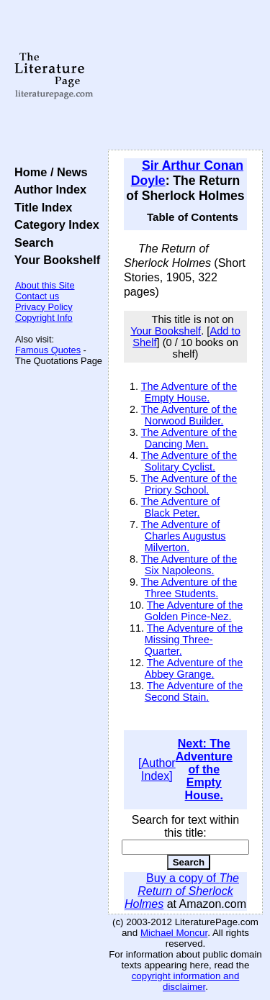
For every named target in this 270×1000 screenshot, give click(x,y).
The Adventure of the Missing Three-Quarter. (194, 639)
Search (30, 242)
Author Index (47, 189)
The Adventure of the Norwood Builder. (189, 415)
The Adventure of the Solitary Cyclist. (189, 461)
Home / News (48, 171)
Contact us (37, 296)
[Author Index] (157, 769)
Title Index (40, 207)
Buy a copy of (182, 891)
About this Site (45, 285)
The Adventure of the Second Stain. (194, 691)
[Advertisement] (185, 75)
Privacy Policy (44, 306)
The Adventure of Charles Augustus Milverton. (183, 536)
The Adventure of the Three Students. (189, 587)
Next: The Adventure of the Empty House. (204, 769)
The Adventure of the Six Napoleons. (189, 564)
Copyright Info (44, 317)
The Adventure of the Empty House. (189, 392)
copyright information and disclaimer (186, 981)
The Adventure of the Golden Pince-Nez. (194, 610)
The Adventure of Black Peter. (180, 507)
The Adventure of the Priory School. (189, 484)
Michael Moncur (173, 932)
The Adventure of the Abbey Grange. (194, 668)
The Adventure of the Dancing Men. (189, 438)
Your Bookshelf (54, 259)
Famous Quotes (48, 350)
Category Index (53, 224)
